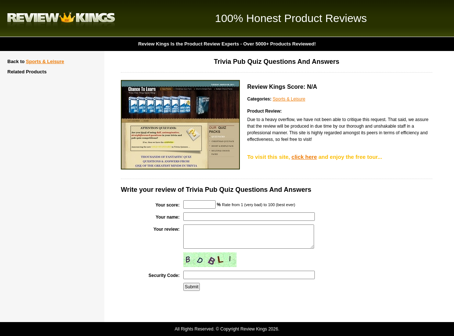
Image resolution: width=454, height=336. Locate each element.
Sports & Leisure (45, 61)
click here (304, 157)
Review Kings (61, 18)
